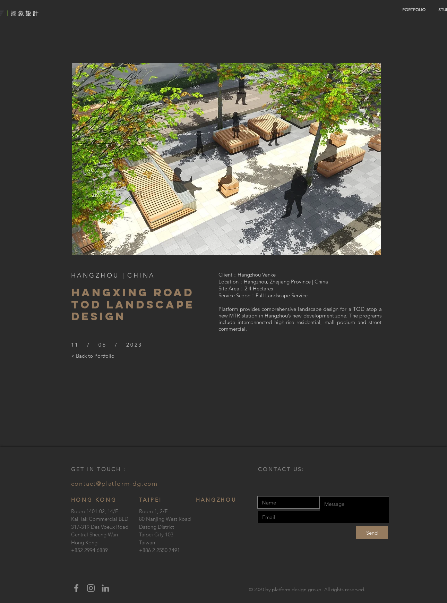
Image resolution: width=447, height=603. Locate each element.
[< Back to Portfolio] (92, 356)
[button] (226, 159)
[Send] (372, 532)
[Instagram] (91, 588)
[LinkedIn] (105, 588)
